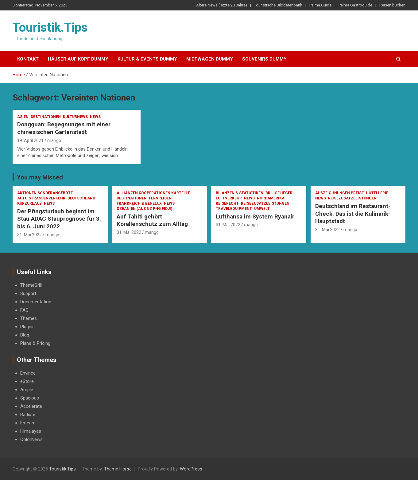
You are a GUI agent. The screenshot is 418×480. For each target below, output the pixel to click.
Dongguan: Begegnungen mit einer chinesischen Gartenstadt (63, 128)
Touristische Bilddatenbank (278, 5)
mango (54, 140)
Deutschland (81, 198)
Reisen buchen (392, 5)
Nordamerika (270, 198)
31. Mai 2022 (29, 234)
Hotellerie (377, 193)
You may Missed (40, 177)
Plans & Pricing (35, 343)
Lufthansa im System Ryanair (255, 216)
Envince (28, 373)
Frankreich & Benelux (139, 203)
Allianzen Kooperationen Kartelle (153, 193)
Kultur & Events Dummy (147, 59)
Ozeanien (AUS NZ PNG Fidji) (144, 209)
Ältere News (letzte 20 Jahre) (221, 5)
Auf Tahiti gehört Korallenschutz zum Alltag (152, 220)
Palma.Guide (320, 5)
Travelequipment (234, 209)
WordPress (191, 469)
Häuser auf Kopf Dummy (78, 59)
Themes (28, 318)
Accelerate (31, 406)
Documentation (35, 302)
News (95, 117)
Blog (24, 335)
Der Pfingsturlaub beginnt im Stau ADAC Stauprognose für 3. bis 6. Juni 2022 (59, 219)
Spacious (29, 398)
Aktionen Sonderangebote (45, 193)
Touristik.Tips (50, 27)
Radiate (27, 414)
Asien (23, 117)
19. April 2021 (30, 140)
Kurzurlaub (29, 203)
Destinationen (46, 117)
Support (28, 293)
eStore (27, 381)
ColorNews (31, 439)
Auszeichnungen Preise (339, 193)
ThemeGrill (31, 285)
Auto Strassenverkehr (41, 198)
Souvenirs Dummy (264, 59)
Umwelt (262, 209)
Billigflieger (278, 193)
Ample (26, 389)
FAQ (24, 310)
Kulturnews (75, 117)
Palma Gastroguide (355, 5)
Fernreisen (160, 198)
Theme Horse (118, 469)
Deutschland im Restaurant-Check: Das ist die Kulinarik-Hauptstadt (352, 214)
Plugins (27, 326)
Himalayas (30, 431)
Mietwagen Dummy (209, 59)
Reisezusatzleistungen (265, 203)
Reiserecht (227, 203)
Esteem (28, 423)
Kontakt (28, 59)
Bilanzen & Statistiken (239, 193)
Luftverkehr (229, 198)
